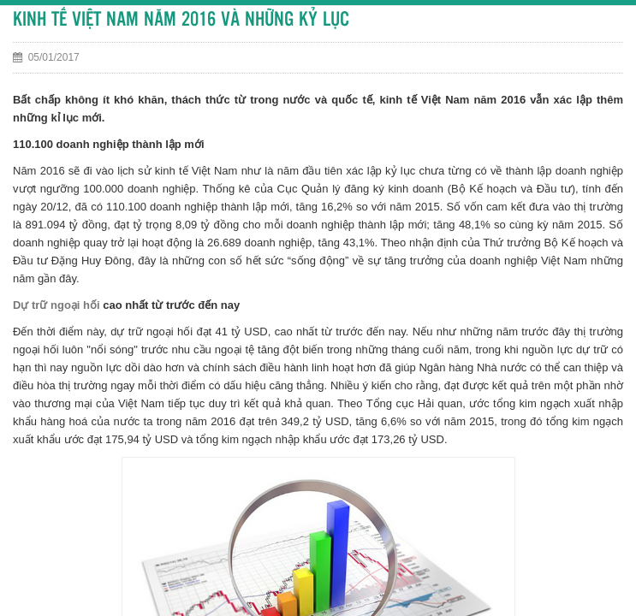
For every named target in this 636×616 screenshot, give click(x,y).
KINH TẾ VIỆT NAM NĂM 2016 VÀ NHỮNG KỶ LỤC (181, 20)
